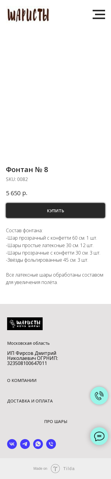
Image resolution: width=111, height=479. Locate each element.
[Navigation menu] (99, 14)
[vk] (12, 447)
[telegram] (25, 447)
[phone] (51, 447)
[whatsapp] (38, 447)
